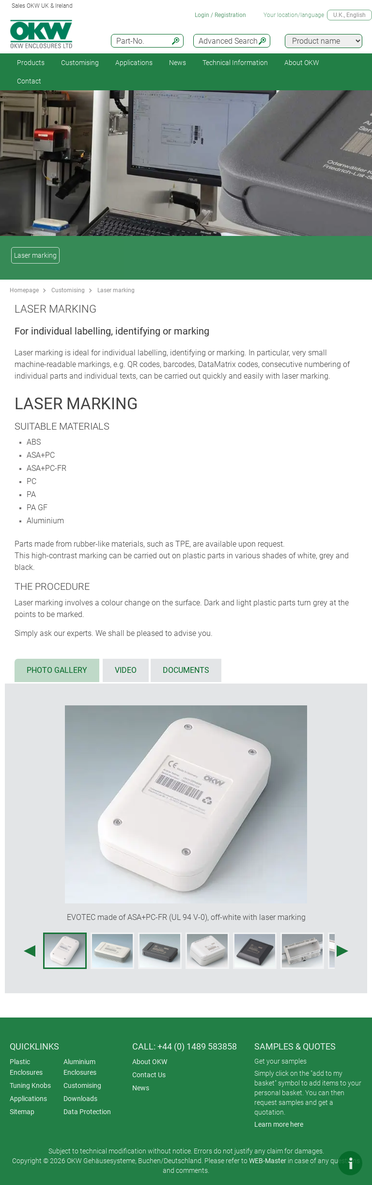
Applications (134, 63)
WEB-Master (267, 1161)
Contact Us (149, 1075)
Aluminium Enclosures (79, 1067)
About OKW (149, 1062)
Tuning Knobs (30, 1085)
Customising (80, 63)
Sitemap (22, 1112)
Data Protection (87, 1112)
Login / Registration (220, 15)
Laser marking (35, 255)
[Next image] (342, 951)
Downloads (80, 1098)
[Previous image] (29, 951)
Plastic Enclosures (26, 1067)
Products (31, 63)
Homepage (24, 290)
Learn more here (278, 1124)
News (177, 63)
